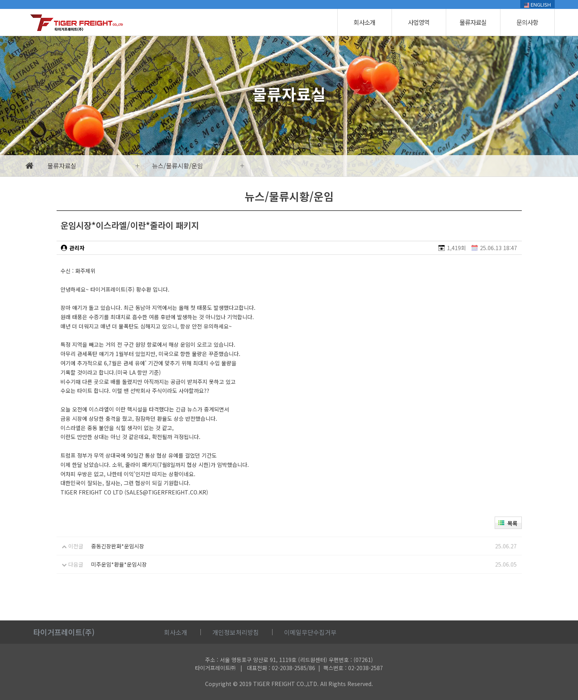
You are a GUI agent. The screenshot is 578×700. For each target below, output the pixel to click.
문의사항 (527, 22)
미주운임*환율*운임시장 (119, 564)
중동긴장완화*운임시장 (117, 546)
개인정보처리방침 (235, 632)
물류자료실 (473, 22)
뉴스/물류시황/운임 (177, 165)
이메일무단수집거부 (310, 632)
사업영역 (419, 22)
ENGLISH (537, 4)
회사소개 (364, 22)
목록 (512, 523)
